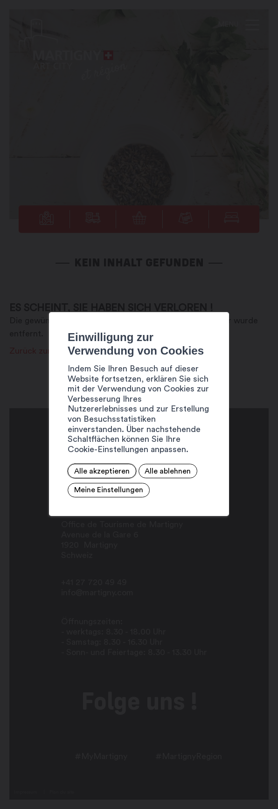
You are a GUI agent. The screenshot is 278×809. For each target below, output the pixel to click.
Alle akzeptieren (80, 461)
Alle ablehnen (147, 461)
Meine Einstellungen (87, 480)
